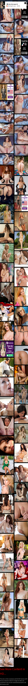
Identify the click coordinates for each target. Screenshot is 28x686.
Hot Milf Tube (15, 1)
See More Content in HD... (12, 671)
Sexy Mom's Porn (22, 1)
